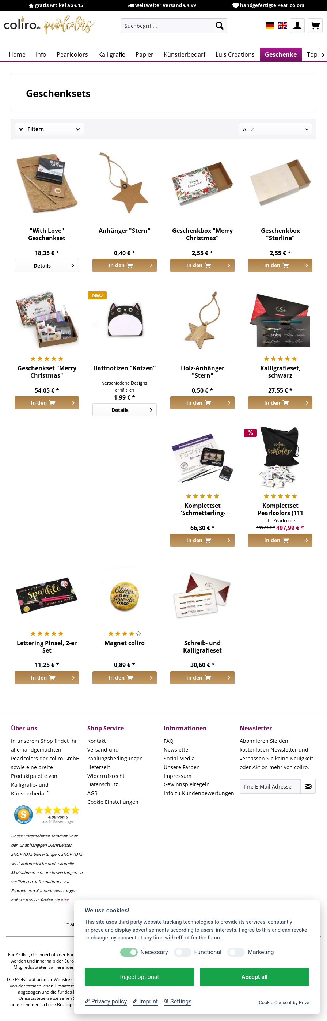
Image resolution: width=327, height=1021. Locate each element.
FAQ (169, 740)
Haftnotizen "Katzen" (124, 368)
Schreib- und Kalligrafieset (202, 646)
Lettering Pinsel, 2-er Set (47, 646)
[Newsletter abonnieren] (308, 786)
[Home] (17, 54)
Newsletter (177, 749)
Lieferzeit (98, 767)
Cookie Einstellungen (112, 801)
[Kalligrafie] (111, 54)
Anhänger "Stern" (125, 231)
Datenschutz (102, 784)
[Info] (41, 54)
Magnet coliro (124, 643)
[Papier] (144, 54)
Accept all (254, 976)
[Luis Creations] (235, 54)
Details (54, 264)
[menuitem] (174, 25)
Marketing (261, 952)
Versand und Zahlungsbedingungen (115, 754)
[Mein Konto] (297, 25)
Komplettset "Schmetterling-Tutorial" (202, 509)
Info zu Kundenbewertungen (199, 793)
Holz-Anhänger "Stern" (202, 371)
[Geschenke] (281, 54)
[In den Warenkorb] (124, 265)
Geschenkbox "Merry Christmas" (202, 234)
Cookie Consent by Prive (284, 1002)
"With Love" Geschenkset (46, 234)
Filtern (31, 128)
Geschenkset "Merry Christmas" (47, 371)
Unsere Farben (182, 767)
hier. (65, 900)
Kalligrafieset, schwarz (280, 371)
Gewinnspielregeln (187, 784)
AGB (92, 793)
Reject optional (139, 976)
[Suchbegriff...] (174, 25)
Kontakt (96, 740)
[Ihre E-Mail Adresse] (270, 786)
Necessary (154, 952)
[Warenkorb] (315, 25)
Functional (207, 952)
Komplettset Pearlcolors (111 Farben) (280, 509)
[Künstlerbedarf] (184, 54)
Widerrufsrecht (106, 775)
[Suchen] (219, 25)
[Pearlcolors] (72, 54)
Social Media (179, 758)
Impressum (177, 775)
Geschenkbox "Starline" (280, 234)
